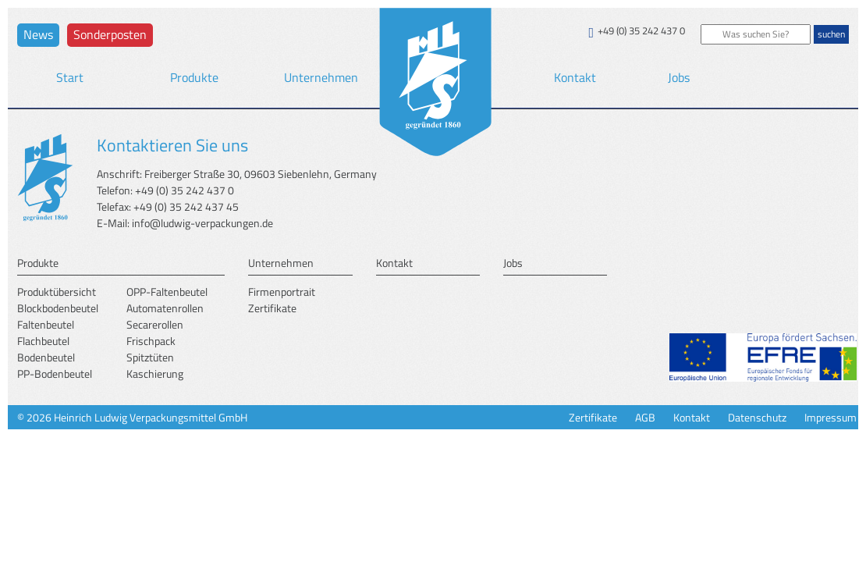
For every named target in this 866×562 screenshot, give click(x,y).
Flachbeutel (43, 341)
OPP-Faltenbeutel (167, 291)
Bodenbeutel (46, 357)
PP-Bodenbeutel (54, 373)
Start (69, 77)
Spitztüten (150, 357)
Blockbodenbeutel (57, 308)
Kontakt (575, 77)
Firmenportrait (281, 291)
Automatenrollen (165, 308)
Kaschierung (154, 373)
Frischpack (151, 341)
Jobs (679, 77)
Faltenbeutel (45, 324)
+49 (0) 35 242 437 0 (641, 30)
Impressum (830, 417)
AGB (645, 417)
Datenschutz (757, 417)
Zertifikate (272, 308)
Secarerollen (154, 324)
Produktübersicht (56, 291)
